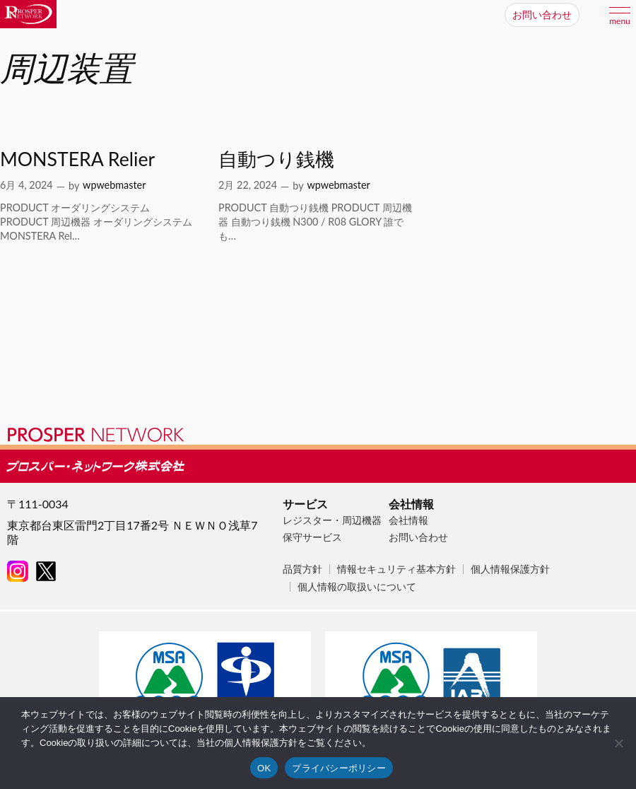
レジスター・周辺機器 (332, 520)
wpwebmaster (114, 185)
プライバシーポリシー (339, 768)
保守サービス (312, 537)
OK (264, 768)
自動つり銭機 (276, 159)
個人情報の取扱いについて (357, 586)
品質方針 (302, 569)
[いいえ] (618, 743)
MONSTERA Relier (77, 159)
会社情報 (408, 520)
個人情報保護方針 (510, 569)
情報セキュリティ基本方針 (396, 569)
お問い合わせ (418, 537)
